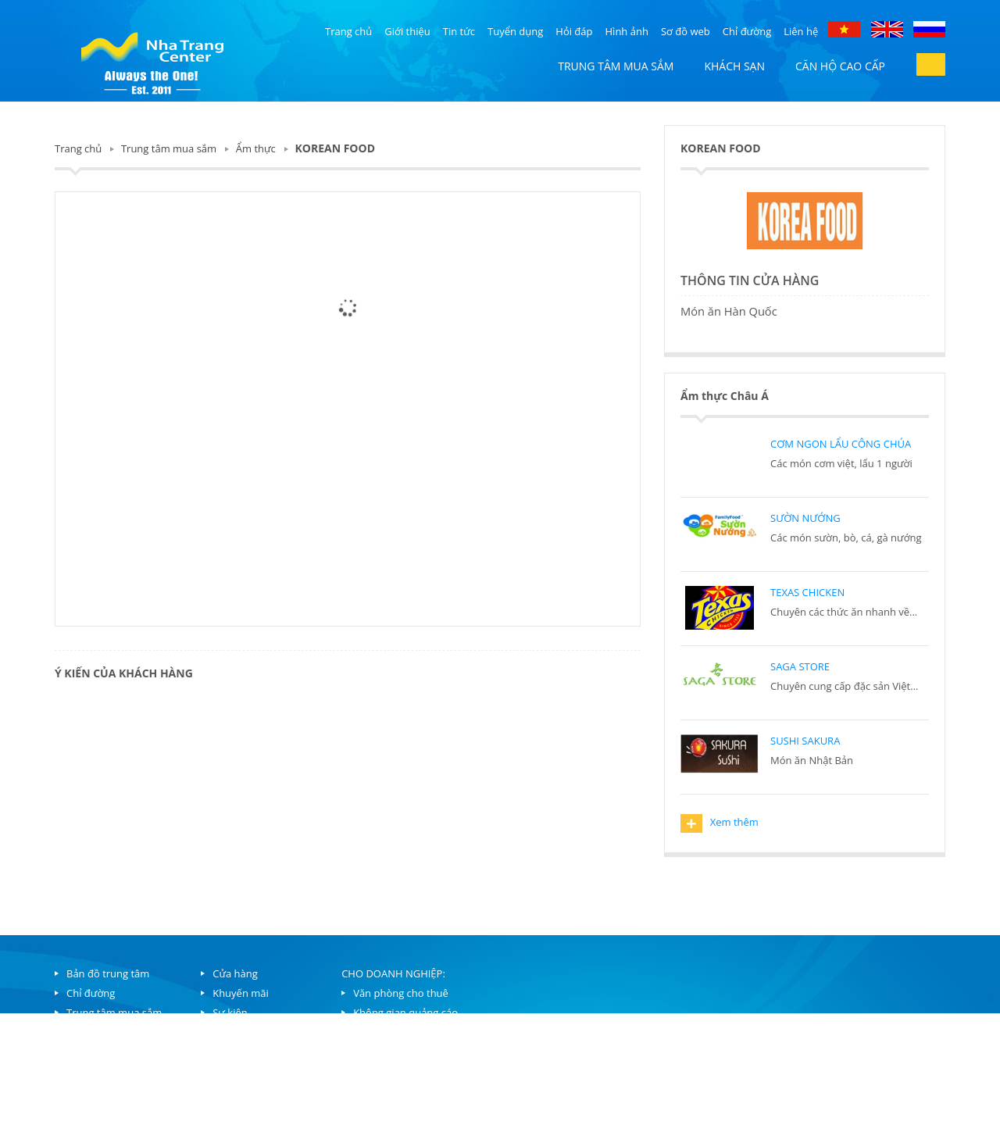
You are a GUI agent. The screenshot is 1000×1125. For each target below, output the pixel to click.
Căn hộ (83, 1032)
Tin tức (459, 31)
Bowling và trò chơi (257, 1071)
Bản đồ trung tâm (107, 973)
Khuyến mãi (240, 993)
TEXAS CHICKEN (807, 592)
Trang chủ (348, 31)
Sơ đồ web (685, 31)
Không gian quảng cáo (405, 1012)
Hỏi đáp (573, 31)
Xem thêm (719, 823)
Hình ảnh (626, 31)
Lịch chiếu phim (249, 1052)
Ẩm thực (256, 148)
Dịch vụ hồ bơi (246, 1091)
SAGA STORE (800, 666)
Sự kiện (230, 1012)
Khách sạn (734, 66)
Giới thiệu (407, 31)
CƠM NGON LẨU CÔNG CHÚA (840, 444)
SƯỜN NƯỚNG (805, 518)
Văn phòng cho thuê (400, 993)
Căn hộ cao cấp (840, 66)
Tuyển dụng (515, 31)
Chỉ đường (747, 31)
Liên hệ (801, 31)
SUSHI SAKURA (805, 741)
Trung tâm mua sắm (615, 66)
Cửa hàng (235, 973)
